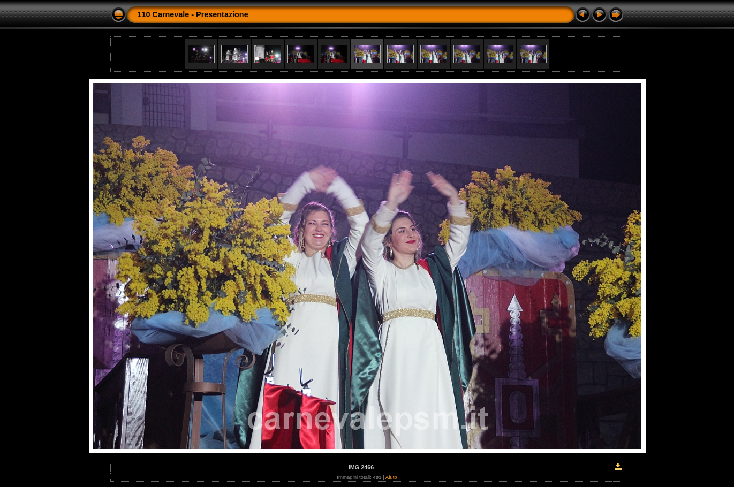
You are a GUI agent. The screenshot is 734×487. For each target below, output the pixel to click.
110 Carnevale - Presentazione (193, 14)
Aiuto (391, 477)
